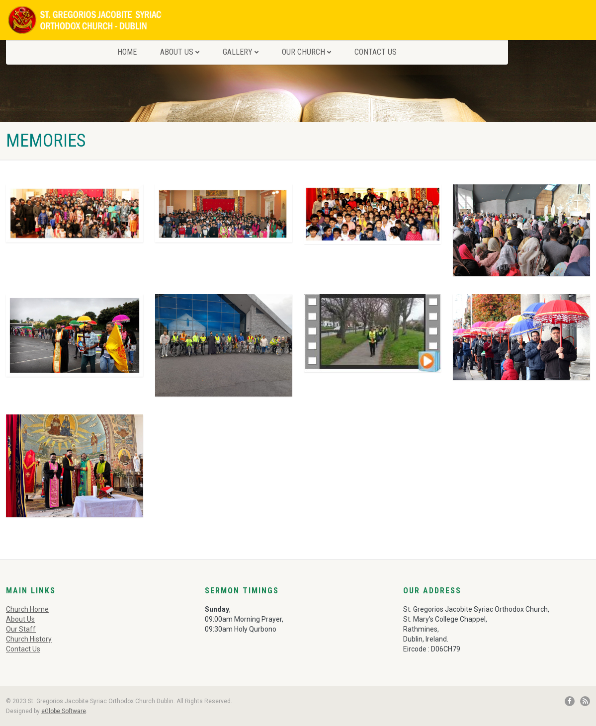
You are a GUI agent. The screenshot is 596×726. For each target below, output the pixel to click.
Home (127, 52)
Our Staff (21, 629)
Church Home (27, 609)
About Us (179, 52)
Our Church (306, 52)
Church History (29, 639)
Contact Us (375, 52)
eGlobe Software (63, 711)
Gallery (240, 52)
